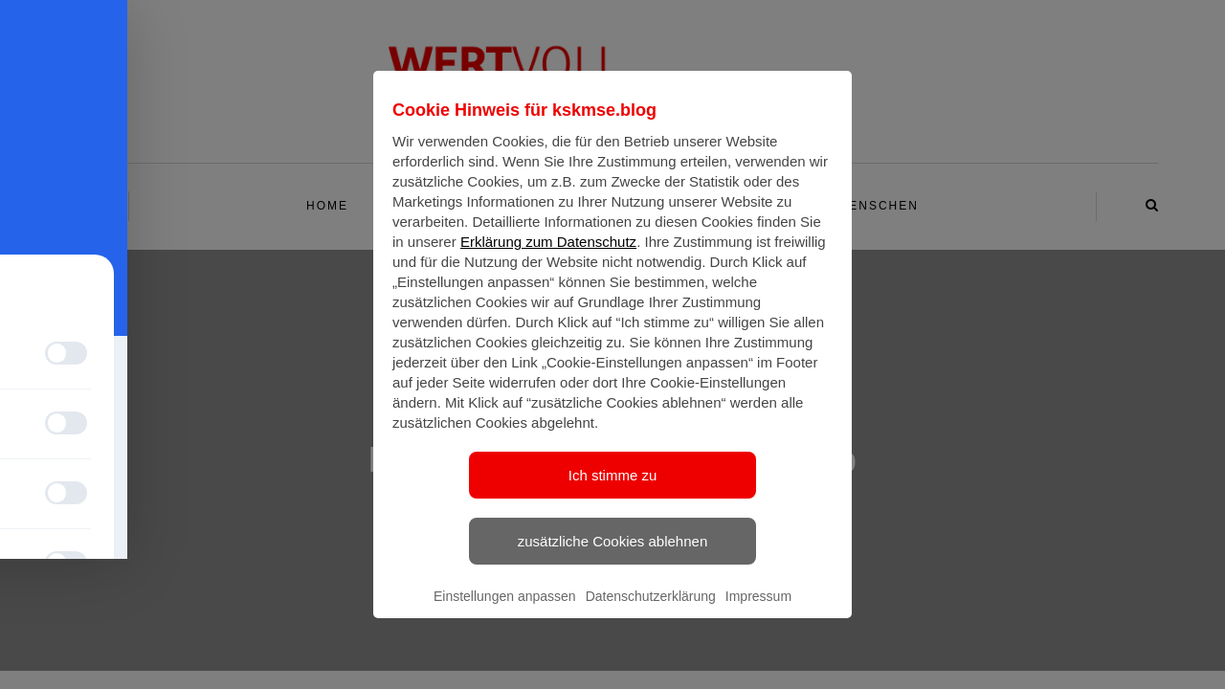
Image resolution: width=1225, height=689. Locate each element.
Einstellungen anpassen (505, 613)
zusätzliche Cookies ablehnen (612, 558)
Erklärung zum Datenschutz (548, 259)
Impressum (758, 613)
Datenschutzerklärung (651, 613)
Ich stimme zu (612, 492)
